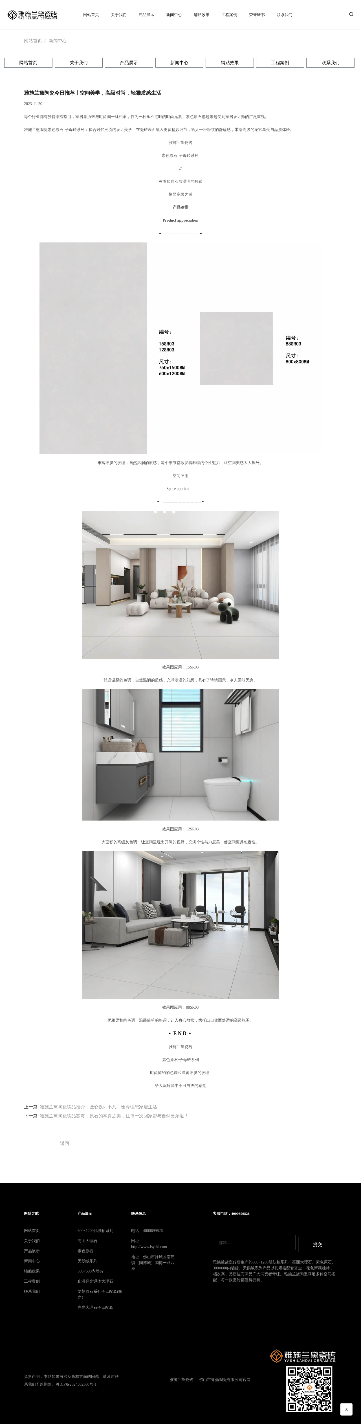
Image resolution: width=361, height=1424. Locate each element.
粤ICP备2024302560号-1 (76, 1381)
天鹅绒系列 (87, 1259)
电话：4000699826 (147, 1228)
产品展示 (146, 14)
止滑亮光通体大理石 (95, 1279)
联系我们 (284, 14)
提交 (317, 1240)
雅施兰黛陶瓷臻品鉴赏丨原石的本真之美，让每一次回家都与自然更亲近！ (114, 1113)
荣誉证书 (257, 14)
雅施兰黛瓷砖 (179, 1378)
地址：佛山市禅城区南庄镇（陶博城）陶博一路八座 (153, 1261)
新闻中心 (174, 14)
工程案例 (229, 14)
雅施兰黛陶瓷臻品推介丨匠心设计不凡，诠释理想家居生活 (98, 1104)
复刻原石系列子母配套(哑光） (100, 1292)
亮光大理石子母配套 (95, 1305)
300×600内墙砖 (91, 1269)
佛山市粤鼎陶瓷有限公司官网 (224, 1378)
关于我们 (119, 14)
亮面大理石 (87, 1238)
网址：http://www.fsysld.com (149, 1241)
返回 (64, 1141)
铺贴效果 (202, 14)
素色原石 (85, 1249)
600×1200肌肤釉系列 (95, 1228)
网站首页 (91, 14)
